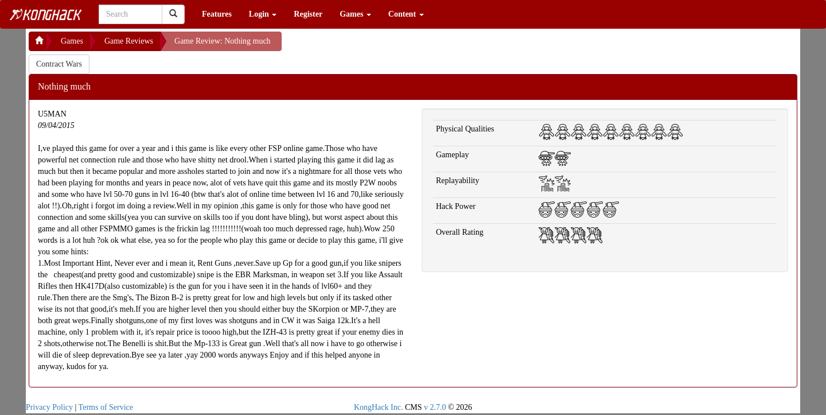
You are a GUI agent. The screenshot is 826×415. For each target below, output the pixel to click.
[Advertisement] (373, 46)
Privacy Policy (49, 407)
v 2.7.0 (435, 407)
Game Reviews (128, 41)
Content (406, 14)
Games (355, 14)
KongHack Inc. (378, 407)
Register (308, 14)
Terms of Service (106, 407)
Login (263, 14)
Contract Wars (59, 64)
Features (217, 14)
